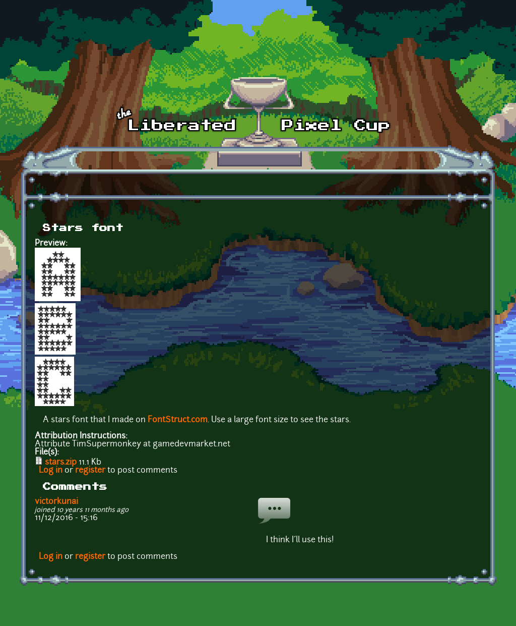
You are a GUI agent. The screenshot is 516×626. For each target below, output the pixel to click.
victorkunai (56, 502)
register (90, 471)
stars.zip (61, 463)
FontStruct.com (178, 420)
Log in (50, 471)
